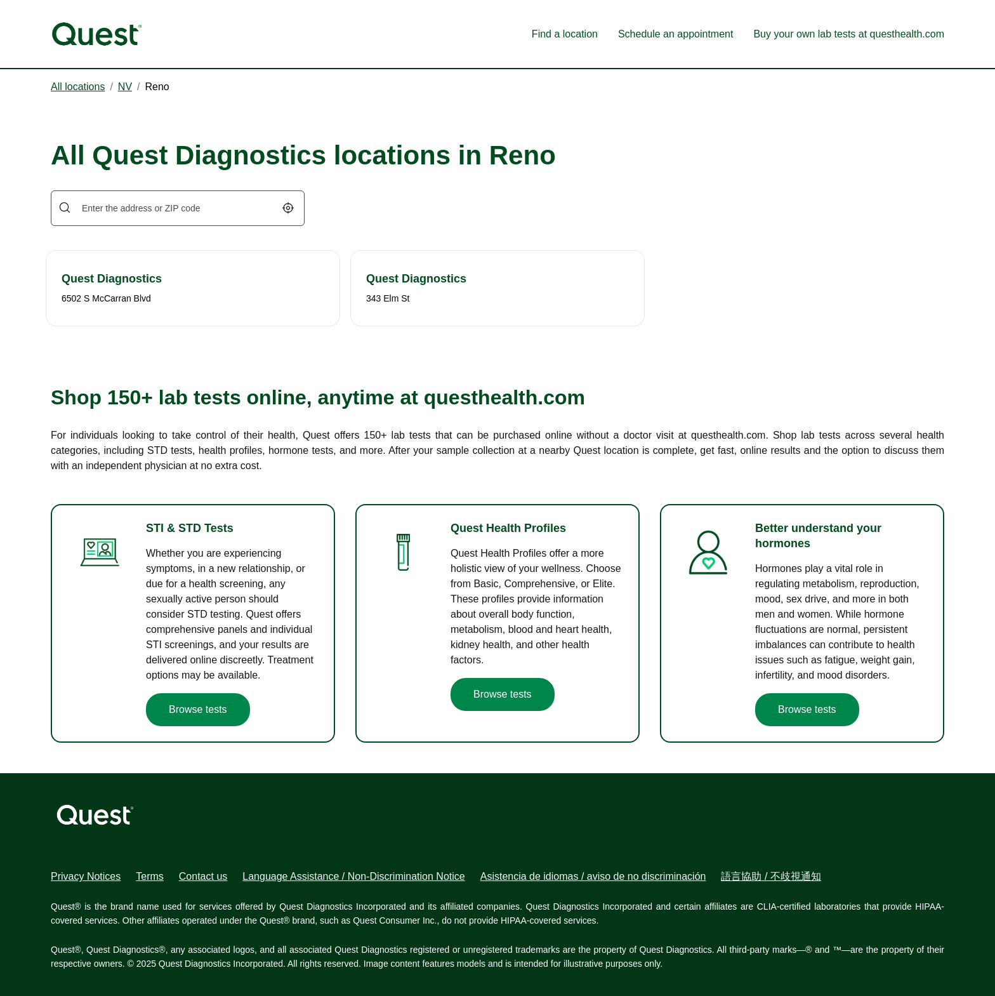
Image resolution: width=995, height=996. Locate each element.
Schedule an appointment (675, 34)
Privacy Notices (86, 876)
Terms (150, 876)
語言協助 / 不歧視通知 (770, 876)
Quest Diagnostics (112, 278)
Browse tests (198, 709)
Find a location (565, 34)
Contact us (203, 876)
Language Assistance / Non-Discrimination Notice (353, 876)
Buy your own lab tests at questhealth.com (848, 34)
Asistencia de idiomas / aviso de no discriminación (593, 876)
